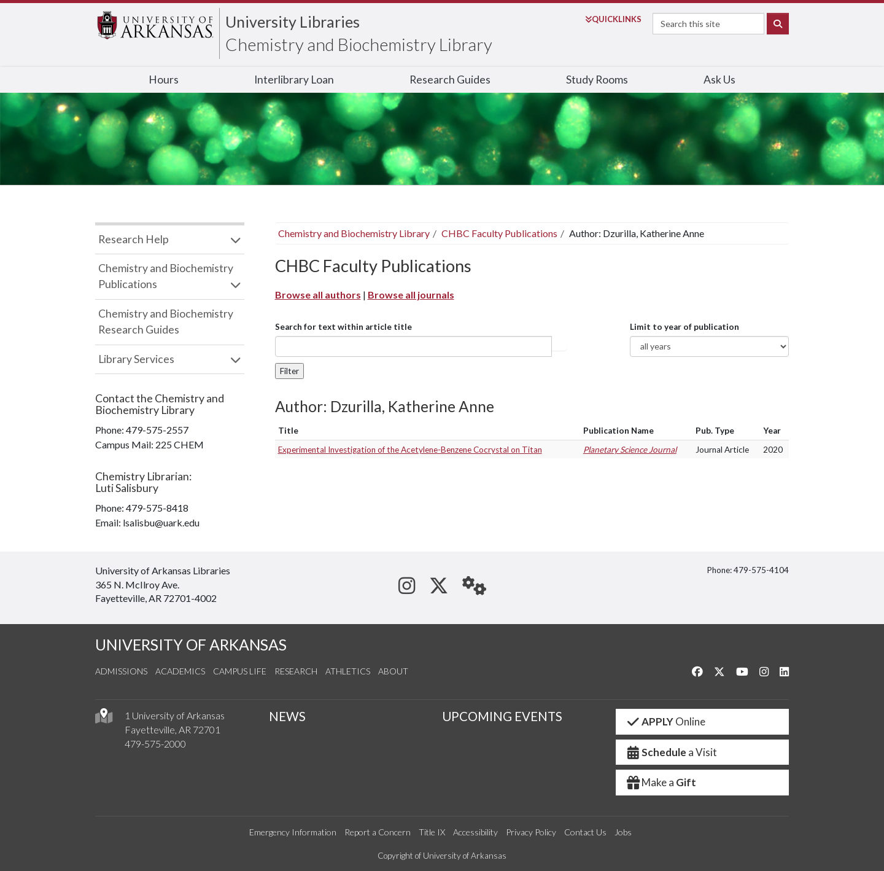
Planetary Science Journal (630, 450)
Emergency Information (292, 832)
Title (288, 431)
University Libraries (292, 21)
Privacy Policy (531, 832)
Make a (661, 782)
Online (666, 721)
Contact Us (585, 832)
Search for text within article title (343, 327)
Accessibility (475, 832)
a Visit (672, 752)
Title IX (432, 832)
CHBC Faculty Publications (499, 233)
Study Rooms (597, 79)
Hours (164, 79)
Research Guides (449, 79)
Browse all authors (318, 294)
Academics (180, 671)
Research (295, 671)
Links (613, 19)
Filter (289, 371)
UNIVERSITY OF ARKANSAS (191, 645)
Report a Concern (377, 832)
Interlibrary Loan (294, 79)
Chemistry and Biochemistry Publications (165, 276)
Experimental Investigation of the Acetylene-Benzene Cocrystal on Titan (410, 450)
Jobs (623, 832)
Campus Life (239, 671)
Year (772, 431)
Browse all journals (411, 294)
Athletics (347, 671)
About (393, 671)
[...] (413, 346)
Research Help (133, 239)
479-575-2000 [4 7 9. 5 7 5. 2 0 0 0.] (155, 743)
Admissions (121, 671)
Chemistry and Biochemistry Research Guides (165, 321)
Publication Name (618, 431)
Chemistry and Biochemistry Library (358, 44)
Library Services (136, 359)
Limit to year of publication (684, 327)
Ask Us (719, 79)
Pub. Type (715, 431)
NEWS (287, 716)
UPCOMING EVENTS (502, 716)
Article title (559, 346)
